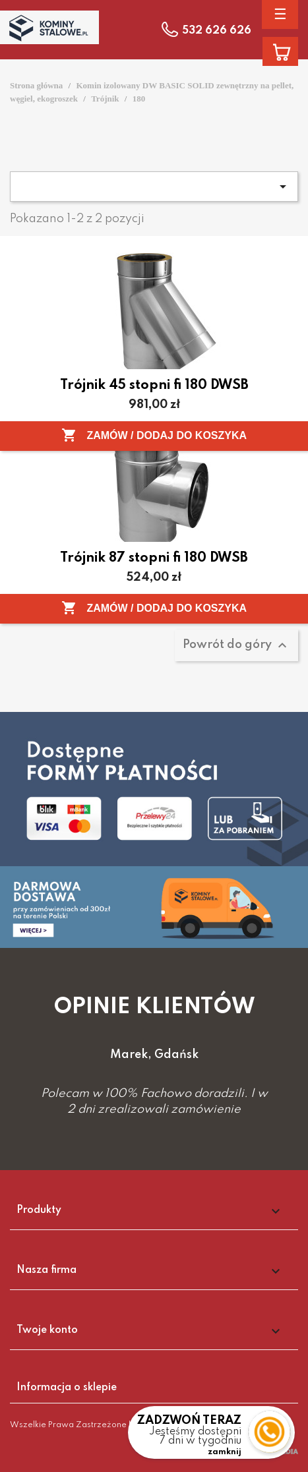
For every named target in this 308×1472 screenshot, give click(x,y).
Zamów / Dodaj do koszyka (154, 435)
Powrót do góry (236, 645)
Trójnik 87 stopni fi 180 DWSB (154, 558)
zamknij (224, 1452)
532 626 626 (216, 31)
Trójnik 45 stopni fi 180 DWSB (154, 385)
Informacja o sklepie (66, 1388)
